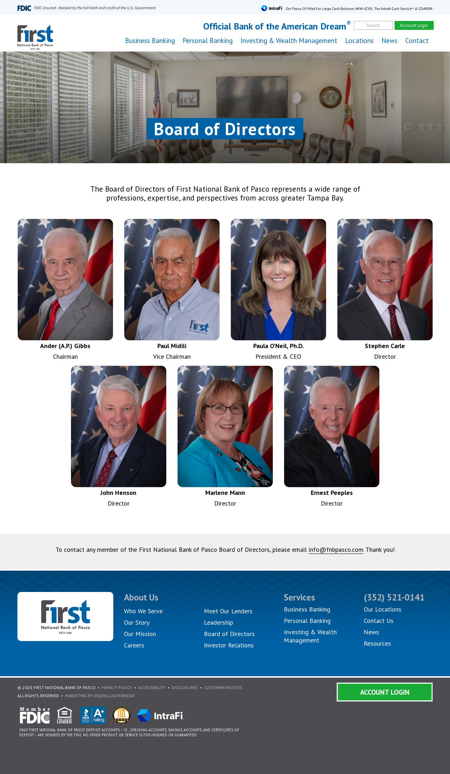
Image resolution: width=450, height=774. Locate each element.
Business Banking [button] (150, 40)
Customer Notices (223, 687)
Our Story (137, 622)
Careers (134, 645)
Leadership (218, 622)
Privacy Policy (117, 687)
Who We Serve (143, 611)
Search (373, 25)
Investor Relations (229, 645)
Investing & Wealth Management (288, 40)
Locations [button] (359, 40)
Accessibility (152, 687)
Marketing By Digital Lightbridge (100, 695)
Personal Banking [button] (208, 40)
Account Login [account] (414, 25)
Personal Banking (307, 620)
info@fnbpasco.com (336, 549)
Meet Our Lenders (228, 611)
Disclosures (185, 687)
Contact (417, 40)
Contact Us (379, 620)
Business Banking (307, 609)
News (389, 40)
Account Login (385, 692)
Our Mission (140, 634)
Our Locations (382, 609)
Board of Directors (229, 634)
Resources (377, 643)
